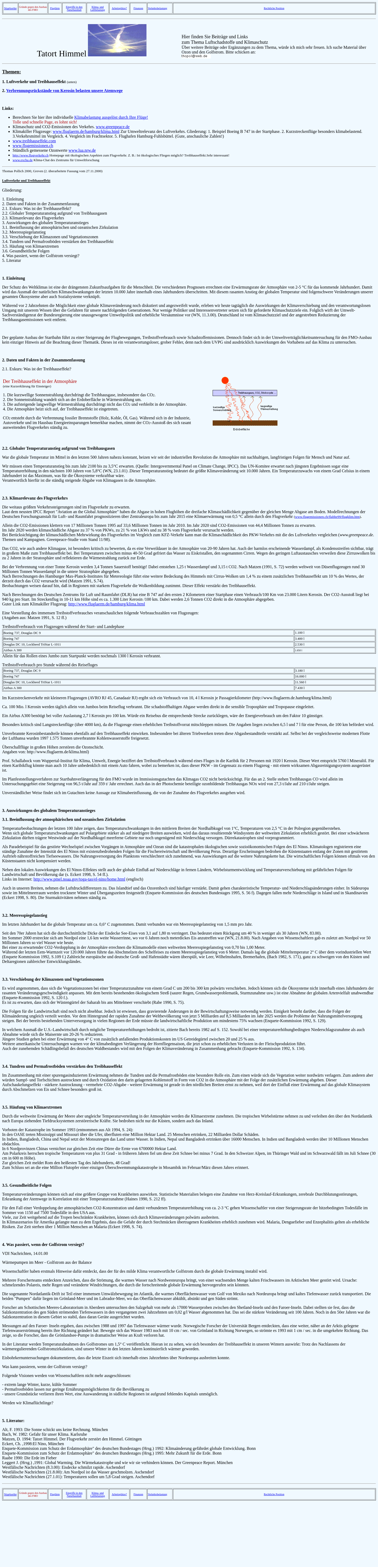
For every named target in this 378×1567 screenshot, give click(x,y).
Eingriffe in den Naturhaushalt (74, 8)
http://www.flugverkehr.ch (31, 155)
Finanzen (138, 8)
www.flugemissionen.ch (33, 145)
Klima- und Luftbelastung (97, 8)
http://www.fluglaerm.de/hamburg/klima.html (106, 604)
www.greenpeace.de (113, 126)
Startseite (10, 8)
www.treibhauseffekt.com (34, 141)
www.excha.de (23, 160)
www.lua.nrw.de (82, 150)
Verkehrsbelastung (157, 8)
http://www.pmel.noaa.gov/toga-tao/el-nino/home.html (79, 879)
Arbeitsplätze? (119, 8)
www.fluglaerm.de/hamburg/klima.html (86, 131)
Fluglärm (55, 8)
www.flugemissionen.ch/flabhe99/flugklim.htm (327, 517)
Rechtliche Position (274, 8)
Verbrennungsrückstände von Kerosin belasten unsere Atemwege (64, 90)
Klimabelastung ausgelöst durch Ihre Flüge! (111, 117)
